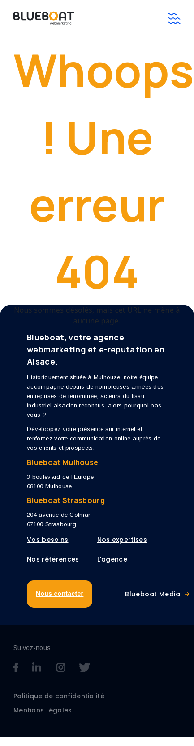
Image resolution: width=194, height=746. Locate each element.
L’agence (112, 559)
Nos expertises (122, 539)
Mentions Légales (42, 710)
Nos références (53, 559)
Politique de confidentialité (58, 696)
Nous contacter (59, 593)
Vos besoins (48, 539)
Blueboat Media (152, 594)
